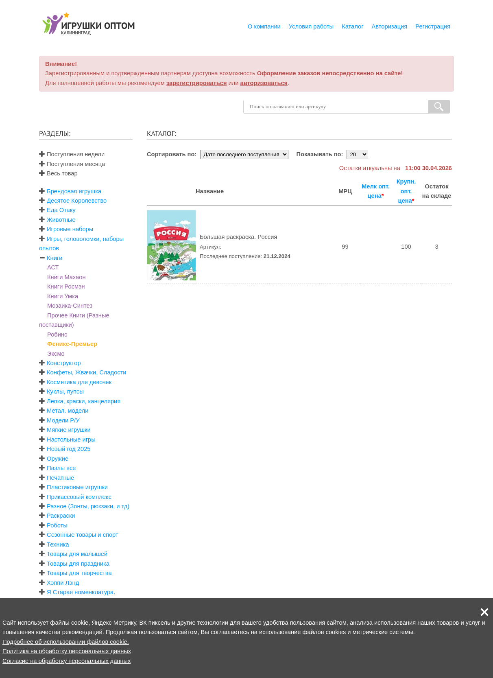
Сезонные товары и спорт (82, 534)
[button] (484, 612)
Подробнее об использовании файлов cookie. (65, 642)
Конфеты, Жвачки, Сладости (86, 372)
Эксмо (56, 353)
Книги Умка (62, 296)
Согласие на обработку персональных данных (66, 661)
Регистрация (432, 26)
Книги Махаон (66, 277)
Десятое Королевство (77, 200)
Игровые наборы (70, 229)
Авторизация (390, 26)
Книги (54, 258)
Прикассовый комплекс (79, 497)
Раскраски (61, 515)
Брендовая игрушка (74, 191)
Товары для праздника (78, 563)
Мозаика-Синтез (69, 305)
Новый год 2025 (68, 449)
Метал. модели (67, 410)
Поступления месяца (72, 164)
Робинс (57, 334)
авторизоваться (264, 83)
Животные (61, 220)
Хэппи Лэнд (63, 583)
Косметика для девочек (79, 382)
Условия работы (311, 26)
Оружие (57, 458)
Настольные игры (71, 439)
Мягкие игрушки (69, 429)
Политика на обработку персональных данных (66, 651)
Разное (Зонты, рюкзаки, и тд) (88, 506)
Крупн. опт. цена (406, 191)
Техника (58, 544)
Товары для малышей (77, 554)
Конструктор (64, 363)
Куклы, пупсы (65, 391)
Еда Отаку (61, 210)
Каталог (352, 26)
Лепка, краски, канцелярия (83, 401)
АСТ (53, 267)
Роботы (57, 525)
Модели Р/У (63, 420)
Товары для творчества (79, 573)
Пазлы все (61, 468)
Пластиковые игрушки (77, 487)
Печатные (60, 478)
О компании (264, 26)
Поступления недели (72, 154)
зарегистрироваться (196, 83)
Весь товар (58, 173)
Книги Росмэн (66, 286)
